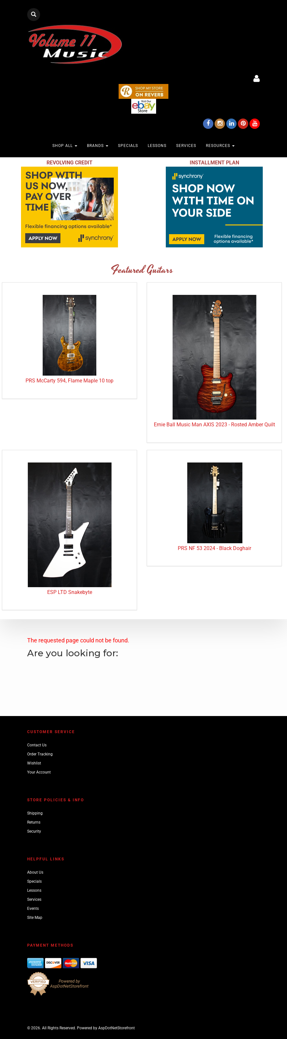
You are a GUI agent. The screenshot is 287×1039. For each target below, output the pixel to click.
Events (33, 908)
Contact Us (37, 745)
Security (34, 831)
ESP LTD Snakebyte (69, 592)
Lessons (157, 145)
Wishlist (34, 763)
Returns (33, 822)
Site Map (34, 917)
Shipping (35, 813)
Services (186, 145)
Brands (97, 145)
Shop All (64, 145)
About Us (35, 872)
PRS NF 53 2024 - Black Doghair (214, 548)
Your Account (39, 772)
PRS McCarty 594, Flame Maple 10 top (69, 381)
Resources (220, 145)
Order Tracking (40, 754)
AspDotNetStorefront (116, 1028)
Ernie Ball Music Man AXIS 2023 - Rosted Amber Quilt (214, 424)
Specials (128, 145)
